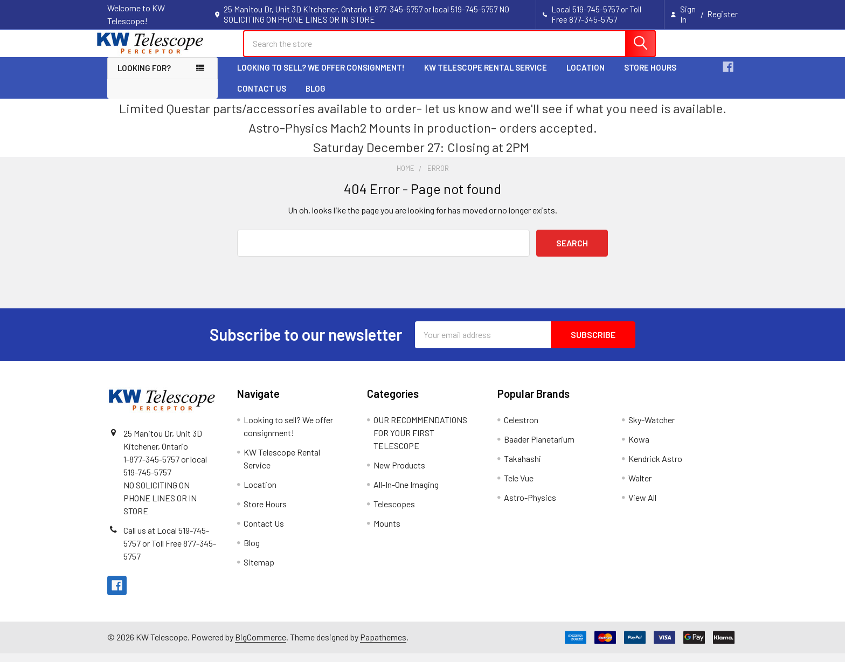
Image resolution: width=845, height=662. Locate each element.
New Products (399, 473)
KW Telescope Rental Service (485, 76)
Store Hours (650, 76)
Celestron (521, 428)
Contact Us (261, 97)
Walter (640, 486)
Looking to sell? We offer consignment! (321, 76)
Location (585, 76)
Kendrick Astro (655, 467)
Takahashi (522, 467)
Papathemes (383, 646)
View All (642, 506)
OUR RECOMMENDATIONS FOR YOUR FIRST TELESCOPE (420, 441)
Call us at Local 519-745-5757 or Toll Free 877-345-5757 (169, 552)
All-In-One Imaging (406, 493)
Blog (315, 97)
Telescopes (394, 512)
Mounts (386, 532)
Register (722, 14)
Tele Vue (519, 486)
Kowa (638, 448)
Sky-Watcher (651, 428)
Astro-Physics (530, 506)
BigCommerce (260, 646)
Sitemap (259, 571)
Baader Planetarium (539, 448)
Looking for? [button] (144, 77)
